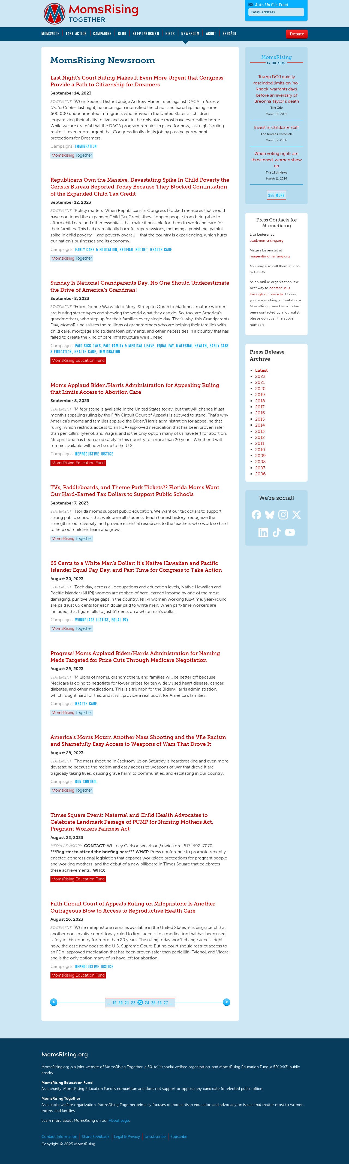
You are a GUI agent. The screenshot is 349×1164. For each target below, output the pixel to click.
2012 (260, 437)
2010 (260, 449)
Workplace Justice (92, 619)
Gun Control (86, 781)
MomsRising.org (94, 13)
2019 (260, 394)
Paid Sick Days (88, 345)
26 (160, 1002)
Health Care (161, 249)
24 (147, 1002)
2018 (260, 400)
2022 (260, 376)
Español (230, 33)
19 (114, 1002)
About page (119, 1120)
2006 (260, 473)
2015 (260, 419)
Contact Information (59, 1136)
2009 (260, 455)
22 (133, 1002)
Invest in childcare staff (276, 127)
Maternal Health (191, 345)
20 (121, 1002)
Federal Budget (134, 249)
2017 (259, 406)
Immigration (86, 146)
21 (127, 1002)
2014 (260, 425)
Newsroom (190, 33)
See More (276, 195)
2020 (260, 388)
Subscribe (178, 1136)
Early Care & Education (96, 249)
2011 (259, 443)
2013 (260, 431)
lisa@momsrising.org (267, 240)
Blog (122, 33)
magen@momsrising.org (270, 256)
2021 (260, 382)
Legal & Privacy (127, 1136)
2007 (260, 467)
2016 (260, 412)
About (211, 33)
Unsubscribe (155, 1136)
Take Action (76, 33)
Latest (261, 370)
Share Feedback (95, 1136)
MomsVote (50, 33)
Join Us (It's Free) (271, 4)
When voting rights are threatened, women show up (276, 159)
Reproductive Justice (94, 453)
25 (153, 1002)
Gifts (170, 33)
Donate (297, 33)
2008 (260, 461)
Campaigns (102, 33)
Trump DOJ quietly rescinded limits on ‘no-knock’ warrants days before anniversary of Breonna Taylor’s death (276, 89)
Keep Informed (146, 33)
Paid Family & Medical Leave (129, 345)
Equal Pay (165, 345)
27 (166, 1002)
